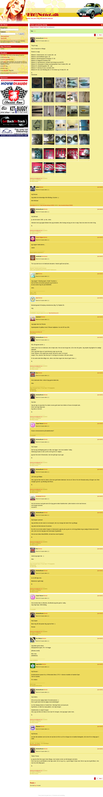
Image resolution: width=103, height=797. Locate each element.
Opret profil (3, 38)
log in (36, 785)
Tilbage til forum (34, 27)
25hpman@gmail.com (35, 744)
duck (37, 297)
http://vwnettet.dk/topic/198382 (47, 205)
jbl (4, 68)
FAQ (38, 18)
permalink (100, 38)
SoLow (5, 57)
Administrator (44, 256)
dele (35, 31)
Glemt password (5, 36)
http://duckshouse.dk (53, 313)
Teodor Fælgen (39, 237)
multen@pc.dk (33, 205)
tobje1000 (5, 70)
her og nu (12, 42)
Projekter (43, 18)
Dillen (4, 55)
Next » (100, 35)
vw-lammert (39, 496)
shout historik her (13, 73)
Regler (50, 18)
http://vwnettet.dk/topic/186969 (66, 205)
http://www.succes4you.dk (36, 332)
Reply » (33, 783)
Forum (28, 18)
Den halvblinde (7, 59)
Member (46, 38)
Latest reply (43, 27)
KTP (4, 66)
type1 (4, 61)
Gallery (33, 18)
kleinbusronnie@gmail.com (36, 178)
